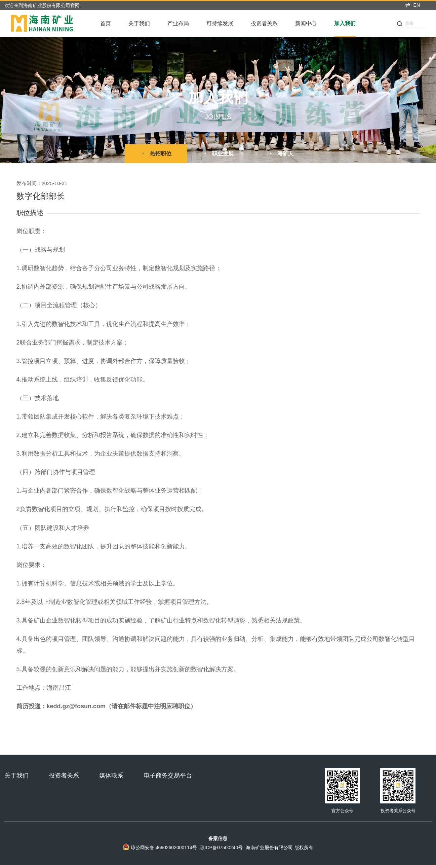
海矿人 (280, 153)
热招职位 (155, 153)
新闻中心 (306, 23)
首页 (105, 23)
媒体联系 (111, 775)
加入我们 (345, 23)
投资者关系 (264, 23)
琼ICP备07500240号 (221, 847)
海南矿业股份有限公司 (269, 847)
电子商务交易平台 (168, 775)
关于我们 (139, 23)
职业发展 (218, 153)
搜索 (405, 23)
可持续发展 (219, 23)
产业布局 (178, 23)
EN (412, 5)
